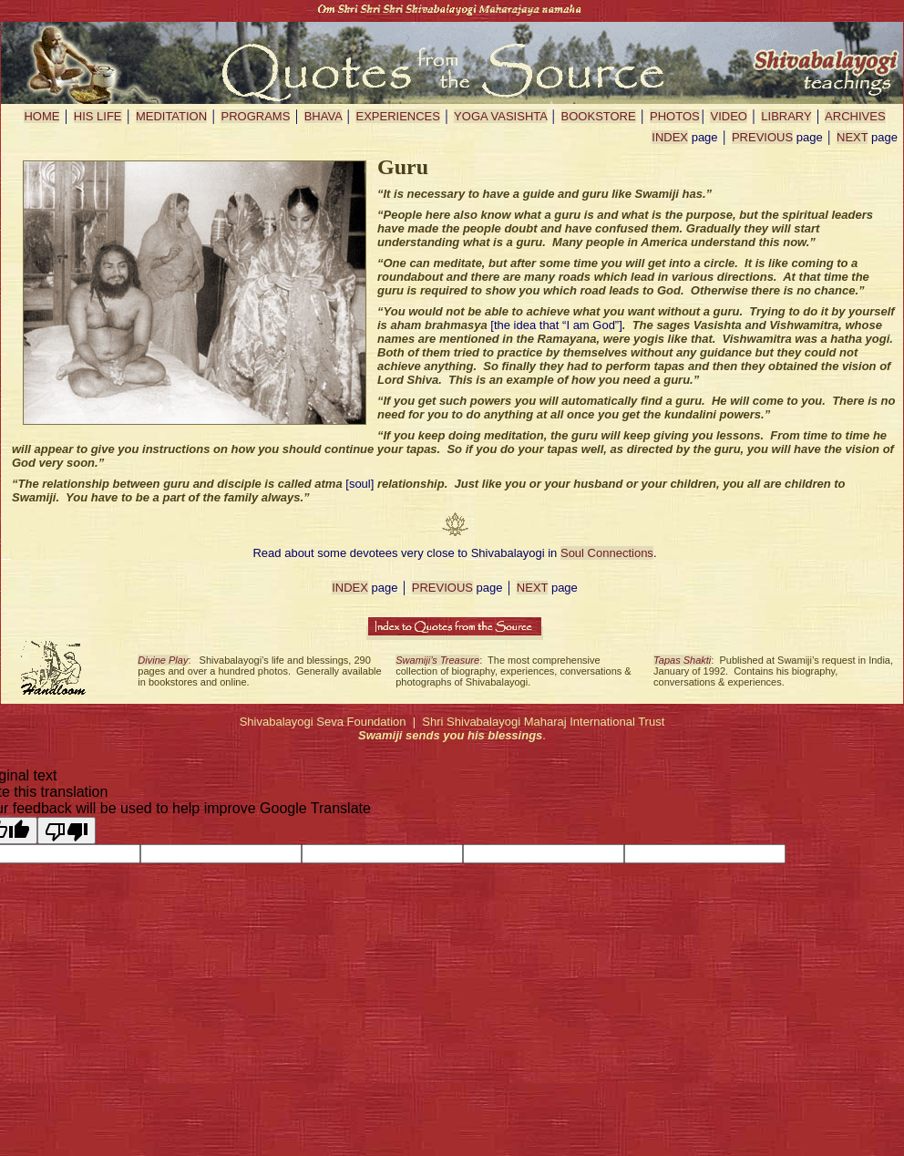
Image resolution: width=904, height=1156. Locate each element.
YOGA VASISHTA (500, 116)
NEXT (852, 137)
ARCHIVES (855, 116)
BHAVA (323, 116)
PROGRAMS (255, 116)
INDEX (670, 137)
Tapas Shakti (682, 660)
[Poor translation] (66, 830)
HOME (41, 116)
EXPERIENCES (397, 116)
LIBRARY (786, 116)
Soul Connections (606, 553)
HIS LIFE (98, 116)
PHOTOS (675, 116)
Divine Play (163, 660)
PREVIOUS (762, 137)
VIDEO (728, 116)
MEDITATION (171, 116)
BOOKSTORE (598, 116)
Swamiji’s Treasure (437, 660)
